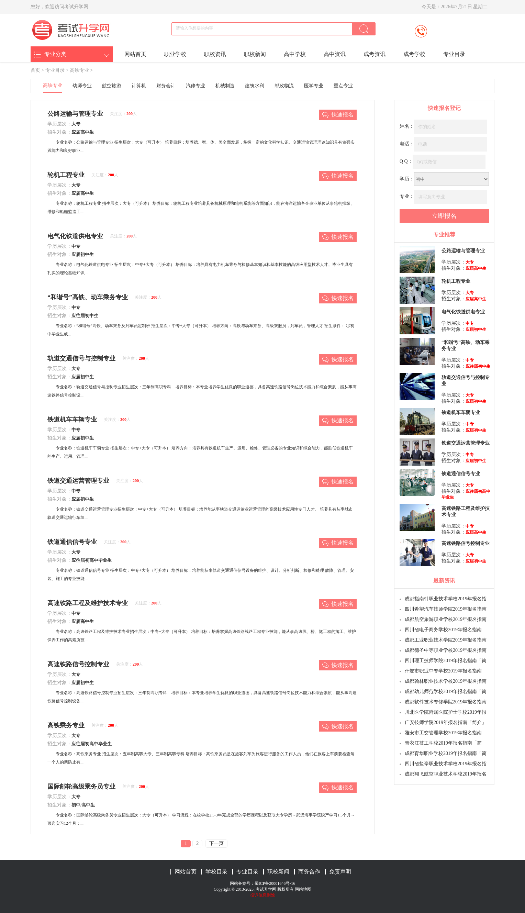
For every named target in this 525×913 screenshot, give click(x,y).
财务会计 (166, 85)
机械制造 (225, 85)
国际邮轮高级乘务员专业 (81, 786)
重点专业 (343, 85)
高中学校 (295, 54)
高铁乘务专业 (66, 725)
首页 (35, 70)
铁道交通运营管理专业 (78, 480)
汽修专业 (195, 85)
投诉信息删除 (262, 895)
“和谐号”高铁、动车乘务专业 (87, 297)
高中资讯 (335, 54)
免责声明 (340, 872)
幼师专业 (82, 85)
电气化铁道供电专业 (75, 236)
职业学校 (175, 54)
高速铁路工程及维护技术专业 (87, 603)
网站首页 (135, 54)
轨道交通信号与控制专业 (81, 358)
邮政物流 (284, 85)
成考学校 (414, 54)
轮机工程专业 (66, 174)
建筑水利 (254, 85)
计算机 (139, 85)
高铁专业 (79, 70)
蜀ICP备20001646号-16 (275, 883)
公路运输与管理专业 (75, 113)
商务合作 (309, 872)
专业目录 (454, 54)
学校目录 (216, 872)
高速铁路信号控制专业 (78, 664)
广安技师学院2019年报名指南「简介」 (446, 722)
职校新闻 (255, 54)
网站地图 (303, 889)
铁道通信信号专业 (72, 541)
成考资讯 (375, 54)
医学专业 (313, 85)
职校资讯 (215, 54)
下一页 (216, 843)
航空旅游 (111, 85)
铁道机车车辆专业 (72, 419)
